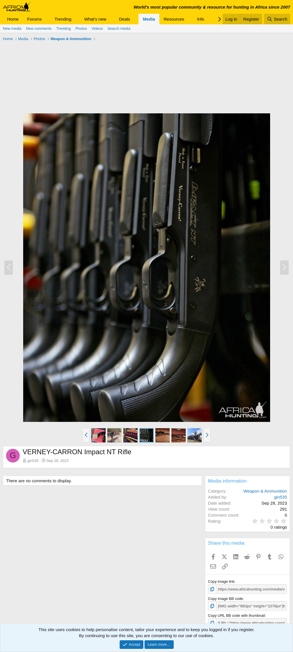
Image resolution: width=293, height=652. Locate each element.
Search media (118, 28)
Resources (174, 19)
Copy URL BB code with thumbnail (236, 615)
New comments (39, 28)
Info (200, 19)
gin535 (33, 461)
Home (13, 19)
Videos (97, 28)
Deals (124, 19)
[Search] (277, 19)
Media (149, 19)
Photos (81, 28)
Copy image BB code (225, 598)
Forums (34, 19)
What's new (95, 19)
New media (12, 28)
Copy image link (221, 581)
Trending (63, 19)
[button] (46, 19)
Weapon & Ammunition (265, 491)
